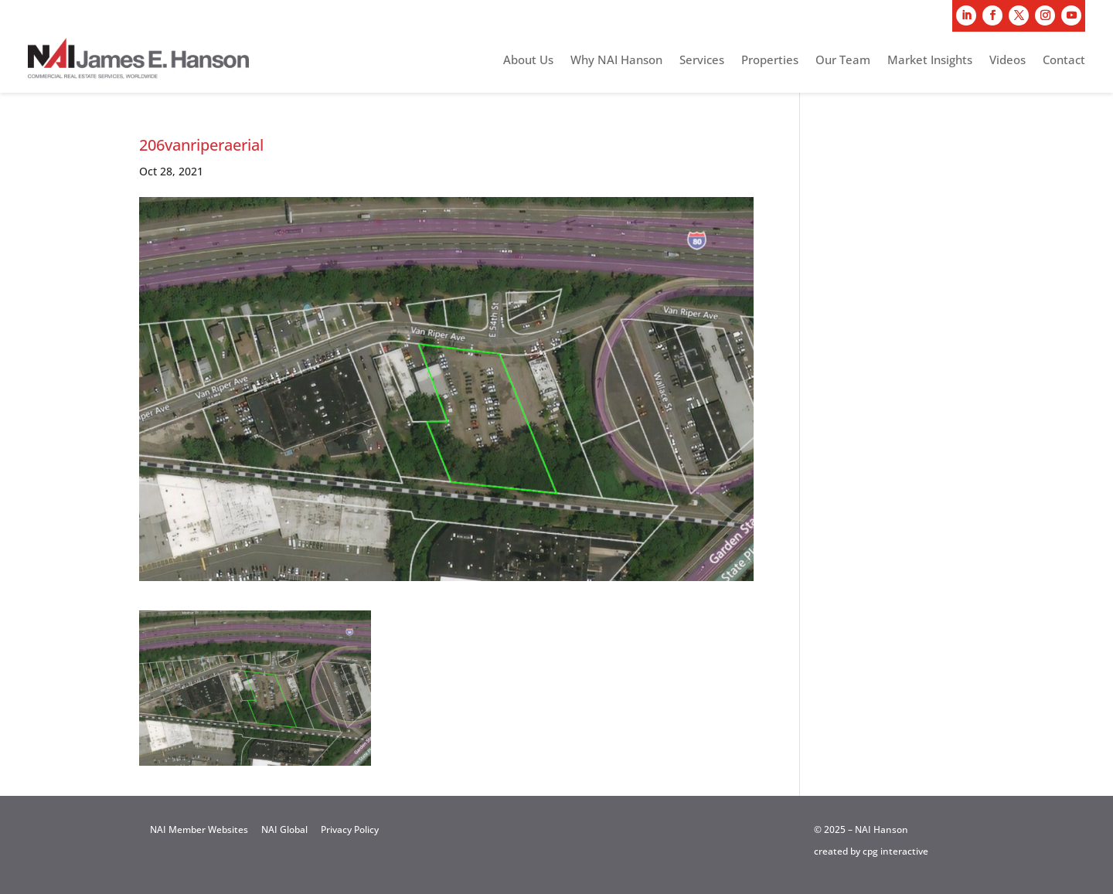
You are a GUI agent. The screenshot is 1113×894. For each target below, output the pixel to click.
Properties (769, 60)
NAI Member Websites (199, 829)
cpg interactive (895, 851)
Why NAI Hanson (616, 60)
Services (701, 60)
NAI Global (284, 829)
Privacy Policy (350, 829)
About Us (528, 60)
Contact (1064, 60)
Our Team (842, 60)
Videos (1007, 60)
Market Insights (929, 60)
